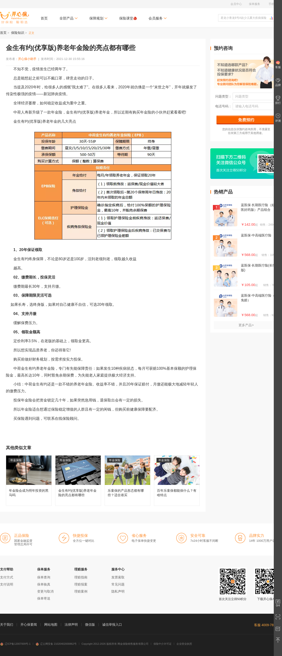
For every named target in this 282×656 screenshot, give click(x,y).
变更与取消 (45, 591)
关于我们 (6, 624)
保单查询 (43, 577)
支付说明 (6, 584)
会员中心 (236, 4)
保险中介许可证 (162, 643)
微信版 (90, 624)
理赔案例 (80, 591)
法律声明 (71, 624)
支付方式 (6, 577)
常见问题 (118, 584)
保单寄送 (43, 598)
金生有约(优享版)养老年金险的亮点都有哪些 (78, 481)
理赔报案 (80, 584)
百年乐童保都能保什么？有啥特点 (177, 481)
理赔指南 (80, 577)
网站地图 (50, 624)
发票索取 (118, 577)
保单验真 (43, 584)
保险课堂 (128, 18)
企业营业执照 (184, 643)
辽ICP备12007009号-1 (15, 643)
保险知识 (17, 33)
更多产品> (246, 325)
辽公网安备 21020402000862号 (56, 643)
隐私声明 (118, 591)
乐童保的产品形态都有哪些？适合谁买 (127, 481)
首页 (44, 18)
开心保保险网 (14, 17)
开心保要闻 (28, 624)
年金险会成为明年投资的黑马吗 (28, 481)
